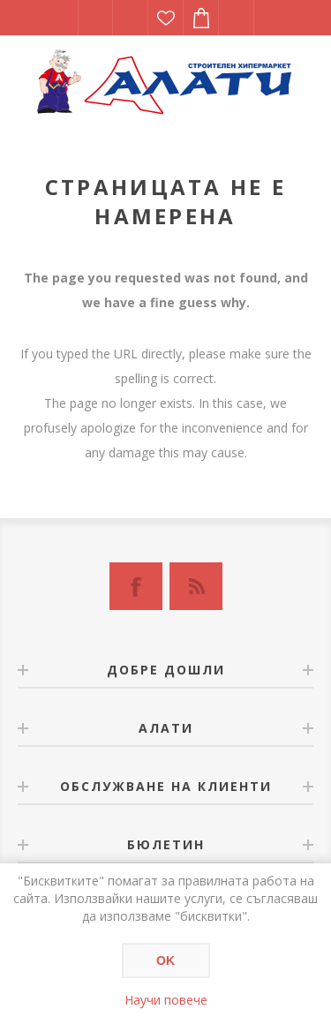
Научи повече (165, 999)
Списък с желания (166, 17)
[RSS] (195, 586)
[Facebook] (135, 586)
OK (165, 960)
